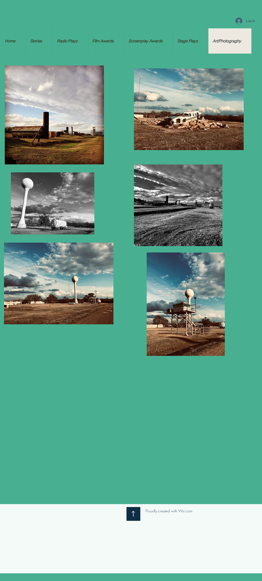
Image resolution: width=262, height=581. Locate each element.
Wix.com (185, 510)
